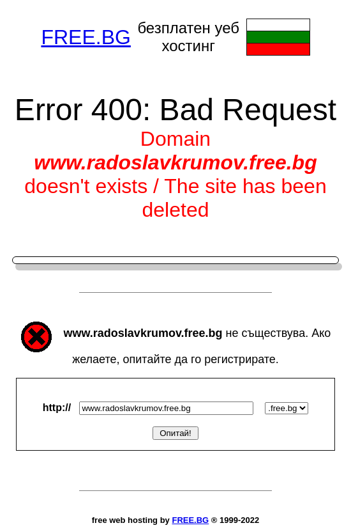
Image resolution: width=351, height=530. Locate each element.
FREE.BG (85, 37)
